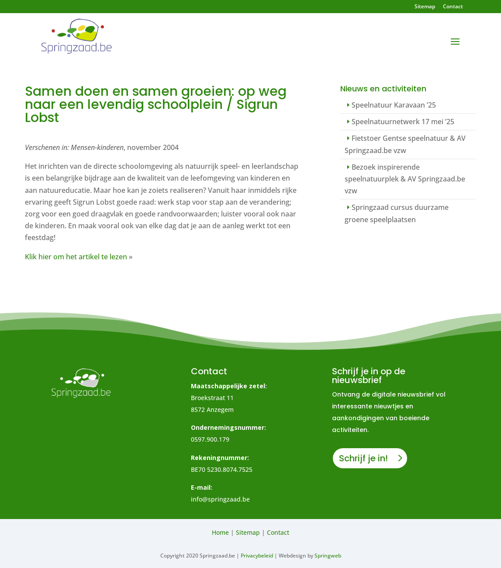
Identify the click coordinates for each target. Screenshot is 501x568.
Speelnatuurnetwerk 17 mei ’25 (403, 121)
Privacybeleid (257, 555)
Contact (453, 7)
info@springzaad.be (220, 499)
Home (220, 532)
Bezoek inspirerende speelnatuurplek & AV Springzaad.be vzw (405, 178)
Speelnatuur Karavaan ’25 (394, 105)
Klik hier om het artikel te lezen (76, 256)
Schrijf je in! (363, 458)
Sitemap (425, 7)
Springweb (327, 555)
